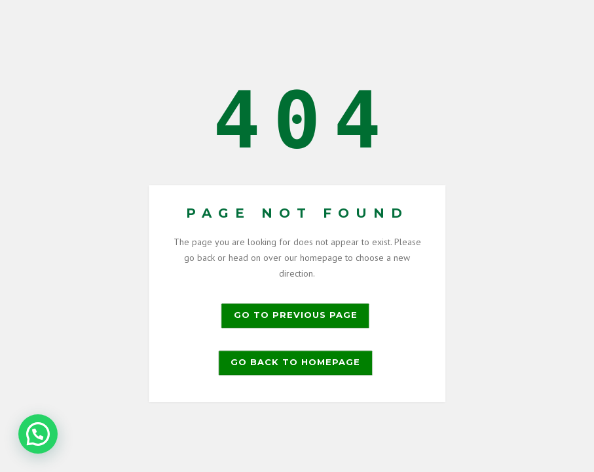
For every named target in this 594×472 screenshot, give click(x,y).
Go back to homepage (295, 362)
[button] (38, 434)
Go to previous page (296, 315)
